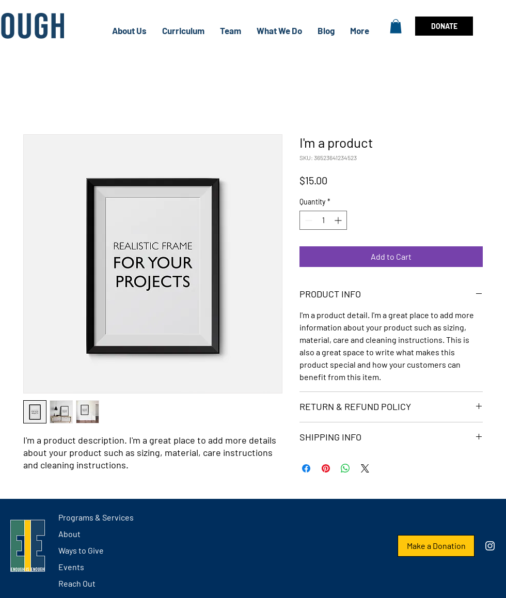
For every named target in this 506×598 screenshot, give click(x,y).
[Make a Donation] (436, 546)
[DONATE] (444, 26)
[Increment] (339, 220)
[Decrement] (307, 220)
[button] (396, 26)
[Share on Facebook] (306, 468)
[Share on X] (365, 468)
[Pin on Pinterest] (326, 468)
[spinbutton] (323, 220)
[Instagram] (490, 546)
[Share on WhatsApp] (345, 468)
